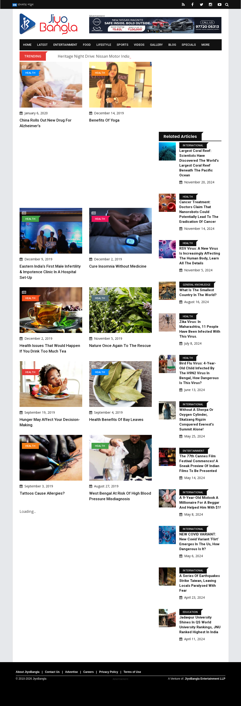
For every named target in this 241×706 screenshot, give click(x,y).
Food (87, 44)
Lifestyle (103, 44)
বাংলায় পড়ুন (23, 4)
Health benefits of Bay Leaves (116, 419)
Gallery (156, 44)
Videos (139, 44)
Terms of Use (132, 672)
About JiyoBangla (28, 672)
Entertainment (65, 44)
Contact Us (52, 672)
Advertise (71, 672)
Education (190, 612)
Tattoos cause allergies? (42, 493)
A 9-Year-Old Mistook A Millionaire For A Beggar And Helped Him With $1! (200, 503)
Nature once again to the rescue (120, 345)
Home (27, 44)
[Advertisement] (86, 168)
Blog (172, 44)
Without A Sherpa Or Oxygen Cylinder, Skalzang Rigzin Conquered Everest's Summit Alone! (196, 419)
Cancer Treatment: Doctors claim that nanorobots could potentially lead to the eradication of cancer (198, 212)
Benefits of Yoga (104, 120)
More (205, 44)
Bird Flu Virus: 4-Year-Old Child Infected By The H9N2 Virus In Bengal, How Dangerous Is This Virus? (199, 373)
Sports (122, 44)
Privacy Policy (108, 672)
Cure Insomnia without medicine (117, 266)
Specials (189, 44)
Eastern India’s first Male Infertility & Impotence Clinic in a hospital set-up (50, 272)
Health (30, 72)
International (193, 145)
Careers (88, 672)
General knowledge (196, 284)
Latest (42, 44)
